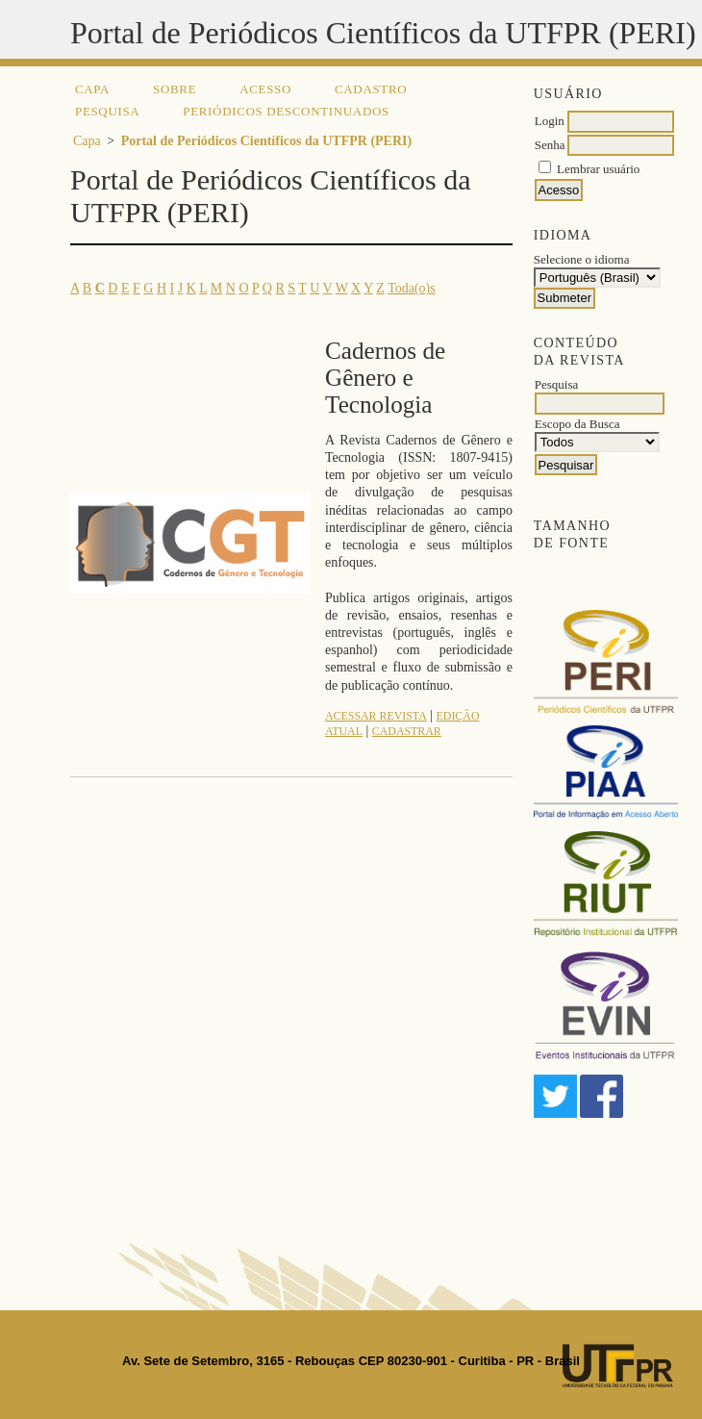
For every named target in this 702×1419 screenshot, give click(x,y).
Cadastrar (406, 731)
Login (549, 121)
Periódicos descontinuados (286, 111)
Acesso (265, 89)
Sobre (174, 89)
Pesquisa (107, 111)
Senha (550, 145)
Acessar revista (376, 715)
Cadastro (371, 89)
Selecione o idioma (582, 259)
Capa (92, 89)
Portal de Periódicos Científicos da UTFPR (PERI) (267, 141)
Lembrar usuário (598, 169)
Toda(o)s (412, 288)
